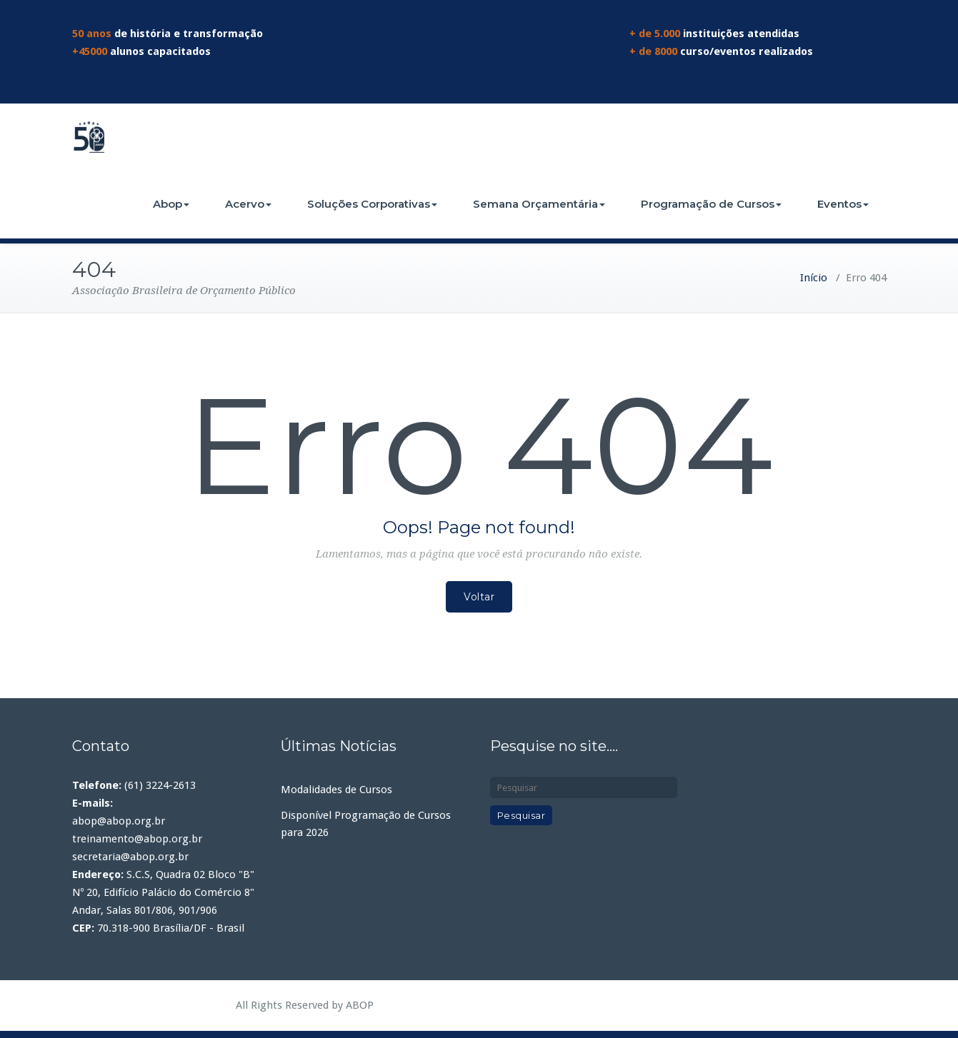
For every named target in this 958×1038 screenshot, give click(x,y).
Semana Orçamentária (539, 204)
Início (813, 277)
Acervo (248, 204)
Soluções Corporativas (372, 204)
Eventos (843, 204)
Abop (171, 204)
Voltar (479, 596)
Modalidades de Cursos (336, 789)
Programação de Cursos (711, 204)
